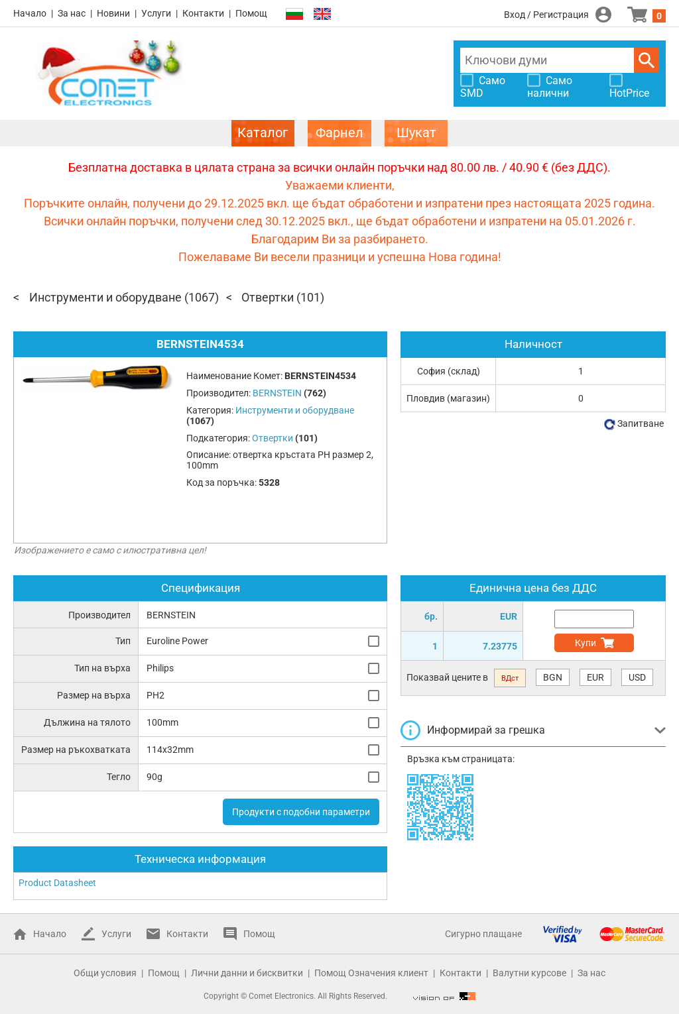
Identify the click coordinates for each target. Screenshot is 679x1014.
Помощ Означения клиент (371, 973)
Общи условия (105, 973)
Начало (29, 13)
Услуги (156, 13)
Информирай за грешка (486, 730)
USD (637, 677)
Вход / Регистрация (546, 14)
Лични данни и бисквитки (247, 973)
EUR (595, 677)
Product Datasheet (57, 882)
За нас (72, 13)
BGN (552, 677)
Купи (585, 643)
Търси (646, 60)
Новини (113, 13)
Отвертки (267, 297)
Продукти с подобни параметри (301, 812)
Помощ (251, 13)
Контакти (203, 13)
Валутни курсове (529, 973)
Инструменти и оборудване (105, 297)
